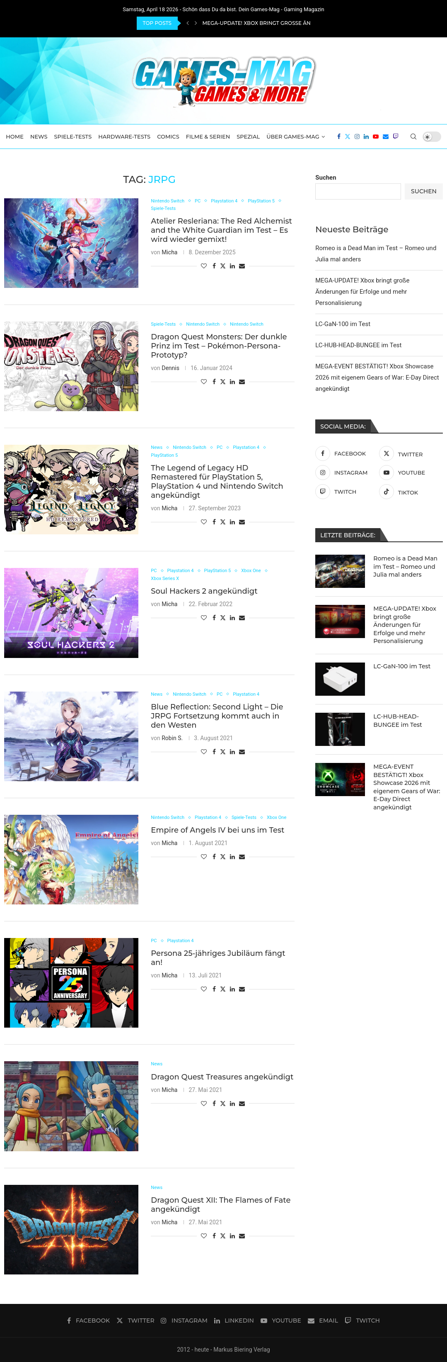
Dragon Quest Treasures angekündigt (222, 1077)
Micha (169, 254)
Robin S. (172, 739)
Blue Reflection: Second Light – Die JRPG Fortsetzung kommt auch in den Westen (217, 717)
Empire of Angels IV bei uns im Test (217, 839)
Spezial (248, 136)
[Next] (196, 23)
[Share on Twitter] (223, 267)
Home (15, 136)
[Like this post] (204, 268)
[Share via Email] (242, 268)
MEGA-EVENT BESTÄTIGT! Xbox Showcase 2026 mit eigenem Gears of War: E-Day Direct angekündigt (377, 377)
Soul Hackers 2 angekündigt (204, 593)
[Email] (386, 136)
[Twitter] (347, 136)
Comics (168, 136)
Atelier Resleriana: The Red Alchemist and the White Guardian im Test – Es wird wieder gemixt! (221, 232)
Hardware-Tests (124, 136)
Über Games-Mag (292, 136)
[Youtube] (376, 136)
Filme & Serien (208, 136)
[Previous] (187, 23)
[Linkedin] (366, 136)
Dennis (170, 369)
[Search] (413, 136)
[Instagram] (357, 136)
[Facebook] (339, 136)
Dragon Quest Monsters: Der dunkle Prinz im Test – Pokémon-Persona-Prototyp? (219, 347)
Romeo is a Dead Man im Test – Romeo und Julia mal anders (405, 566)
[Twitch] (396, 136)
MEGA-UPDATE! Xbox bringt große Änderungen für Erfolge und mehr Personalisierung (362, 292)
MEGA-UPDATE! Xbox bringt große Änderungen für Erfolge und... (299, 23)
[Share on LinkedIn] (232, 268)
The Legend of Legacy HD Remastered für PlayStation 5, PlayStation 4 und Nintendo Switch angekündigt (217, 483)
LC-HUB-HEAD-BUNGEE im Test (358, 345)
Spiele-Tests (73, 136)
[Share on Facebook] (214, 268)
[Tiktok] (409, 491)
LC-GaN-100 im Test (342, 324)
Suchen (325, 177)
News (39, 136)
